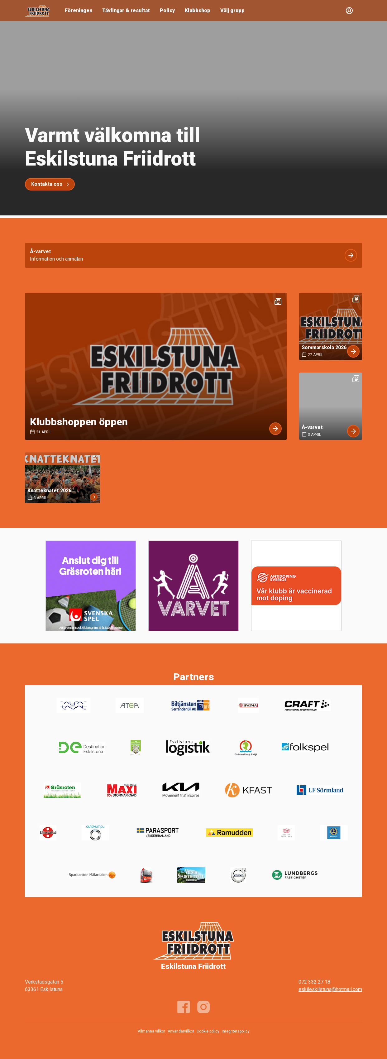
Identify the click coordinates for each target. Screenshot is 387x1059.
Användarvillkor (181, 1031)
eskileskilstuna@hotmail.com (330, 989)
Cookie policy (208, 1031)
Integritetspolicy (236, 1031)
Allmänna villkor (151, 1031)
